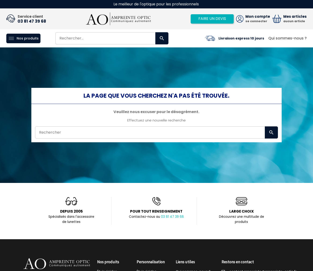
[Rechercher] (111, 38)
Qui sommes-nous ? (287, 38)
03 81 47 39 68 (32, 21)
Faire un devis (212, 18)
